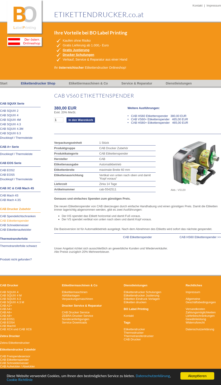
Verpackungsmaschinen (77, 299)
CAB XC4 (6, 329)
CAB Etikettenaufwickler (15, 229)
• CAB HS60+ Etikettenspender (158, 122)
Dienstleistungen (179, 83)
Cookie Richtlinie (20, 380)
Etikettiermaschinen (74, 292)
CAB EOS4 (7, 322)
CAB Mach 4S (9, 195)
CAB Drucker (132, 339)
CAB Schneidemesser (14, 225)
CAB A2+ (6, 305)
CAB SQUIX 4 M (11, 295)
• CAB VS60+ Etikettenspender (158, 119)
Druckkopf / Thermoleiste (16, 137)
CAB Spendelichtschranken (18, 216)
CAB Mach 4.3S (10, 200)
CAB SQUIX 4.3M (11, 128)
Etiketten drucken (135, 302)
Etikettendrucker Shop (38, 83)
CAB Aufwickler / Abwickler (17, 366)
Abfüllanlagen (71, 295)
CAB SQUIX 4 (9, 115)
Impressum (214, 5)
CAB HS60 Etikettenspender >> (200, 237)
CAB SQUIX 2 (9, 110)
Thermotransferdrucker (139, 336)
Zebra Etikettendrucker (15, 342)
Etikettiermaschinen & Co (88, 83)
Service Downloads (74, 322)
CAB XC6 (25, 329)
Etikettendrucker (134, 329)
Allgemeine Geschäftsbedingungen (201, 300)
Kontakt (198, 5)
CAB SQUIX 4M (10, 119)
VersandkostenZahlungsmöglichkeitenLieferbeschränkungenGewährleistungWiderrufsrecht (201, 315)
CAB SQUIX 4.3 (10, 124)
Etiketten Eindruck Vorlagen (142, 299)
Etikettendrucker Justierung (141, 295)
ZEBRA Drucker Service (77, 315)
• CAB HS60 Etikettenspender (157, 116)
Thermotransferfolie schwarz (18, 246)
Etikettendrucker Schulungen (142, 292)
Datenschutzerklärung (153, 376)
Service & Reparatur (136, 83)
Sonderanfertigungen (75, 319)
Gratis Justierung (76, 50)
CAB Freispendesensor (15, 356)
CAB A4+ (6, 309)
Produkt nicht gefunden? (16, 259)
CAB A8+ (6, 315)
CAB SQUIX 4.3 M (12, 302)
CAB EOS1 (7, 319)
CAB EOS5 (7, 174)
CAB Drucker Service (76, 312)
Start (3, 83)
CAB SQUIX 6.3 (10, 133)
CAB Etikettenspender (14, 220)
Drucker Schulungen (78, 55)
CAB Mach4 (8, 326)
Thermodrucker (134, 332)
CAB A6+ (6, 312)
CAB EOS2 (7, 170)
